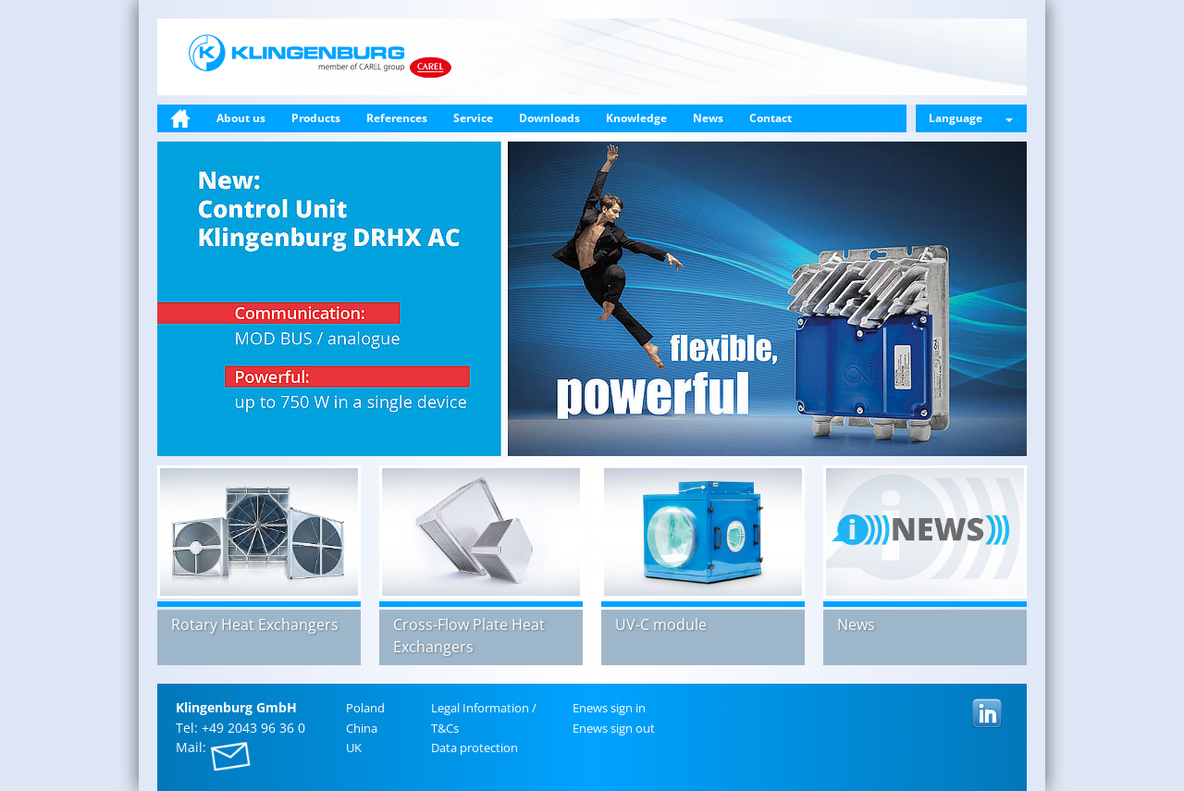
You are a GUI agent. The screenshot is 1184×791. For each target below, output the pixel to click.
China (361, 728)
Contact (770, 118)
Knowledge (636, 118)
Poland (365, 707)
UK (354, 747)
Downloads (549, 118)
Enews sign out (614, 728)
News (708, 118)
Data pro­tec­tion (474, 747)
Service (473, 118)
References (396, 118)
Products (315, 118)
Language (971, 118)
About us (240, 118)
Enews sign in (609, 707)
